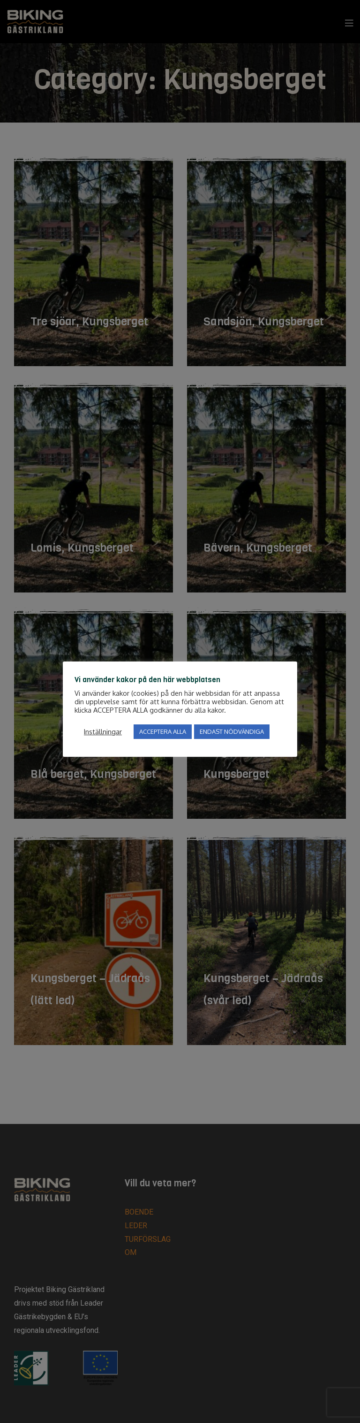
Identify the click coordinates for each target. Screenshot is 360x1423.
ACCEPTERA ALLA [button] (162, 731)
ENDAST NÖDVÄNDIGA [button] (232, 731)
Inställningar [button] (103, 731)
